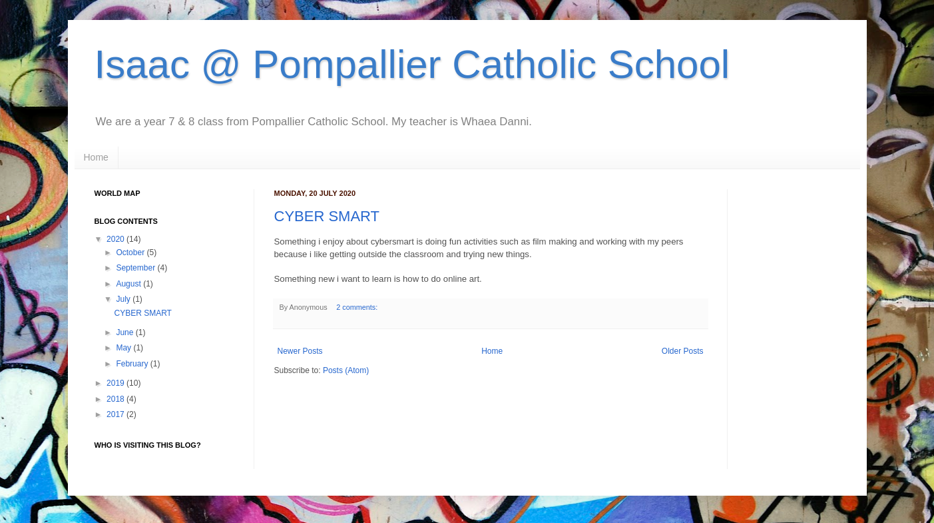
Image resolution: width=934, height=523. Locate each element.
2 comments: (357, 307)
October (130, 252)
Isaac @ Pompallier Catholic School (412, 64)
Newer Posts (300, 351)
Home (96, 157)
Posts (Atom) (346, 370)
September (135, 267)
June (124, 332)
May (123, 347)
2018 (115, 399)
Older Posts (683, 351)
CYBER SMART (327, 216)
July (123, 299)
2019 (115, 383)
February (132, 363)
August (128, 283)
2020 (115, 239)
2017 (115, 414)
